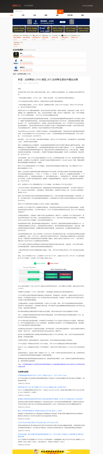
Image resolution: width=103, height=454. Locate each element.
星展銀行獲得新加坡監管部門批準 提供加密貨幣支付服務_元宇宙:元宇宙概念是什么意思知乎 (50, 385)
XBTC (75, 350)
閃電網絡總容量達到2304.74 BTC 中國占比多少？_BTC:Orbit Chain (42, 361)
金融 (57, 13)
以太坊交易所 (43, 451)
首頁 (11, 13)
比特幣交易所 (22, 60)
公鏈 (34, 13)
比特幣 (25, 350)
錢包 (82, 13)
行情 (23, 13)
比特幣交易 (37, 350)
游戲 (46, 13)
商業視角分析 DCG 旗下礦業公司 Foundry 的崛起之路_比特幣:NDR (42, 373)
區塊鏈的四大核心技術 (66, 350)
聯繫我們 (33, 443)
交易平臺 (69, 13)
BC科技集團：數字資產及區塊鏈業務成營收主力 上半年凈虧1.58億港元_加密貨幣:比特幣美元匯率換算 (51, 421)
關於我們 (42, 443)
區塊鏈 (29, 350)
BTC (32, 350)
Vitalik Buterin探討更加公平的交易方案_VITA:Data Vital (38, 408)
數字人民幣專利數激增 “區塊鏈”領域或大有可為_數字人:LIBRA (40, 396)
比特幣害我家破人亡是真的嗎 (50, 350)
